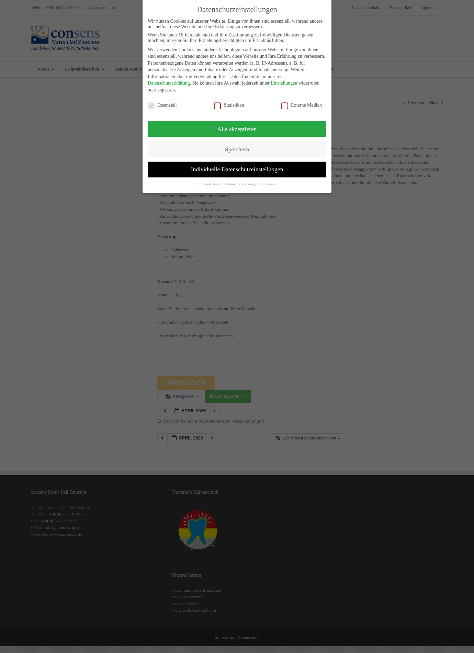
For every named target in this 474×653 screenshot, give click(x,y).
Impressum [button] (268, 182)
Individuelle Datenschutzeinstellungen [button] (237, 167)
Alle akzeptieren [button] (237, 126)
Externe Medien (301, 103)
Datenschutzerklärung (169, 81)
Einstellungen (284, 81)
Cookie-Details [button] (209, 182)
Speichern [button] (237, 147)
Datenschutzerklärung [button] (240, 182)
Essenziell (162, 103)
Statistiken (229, 103)
